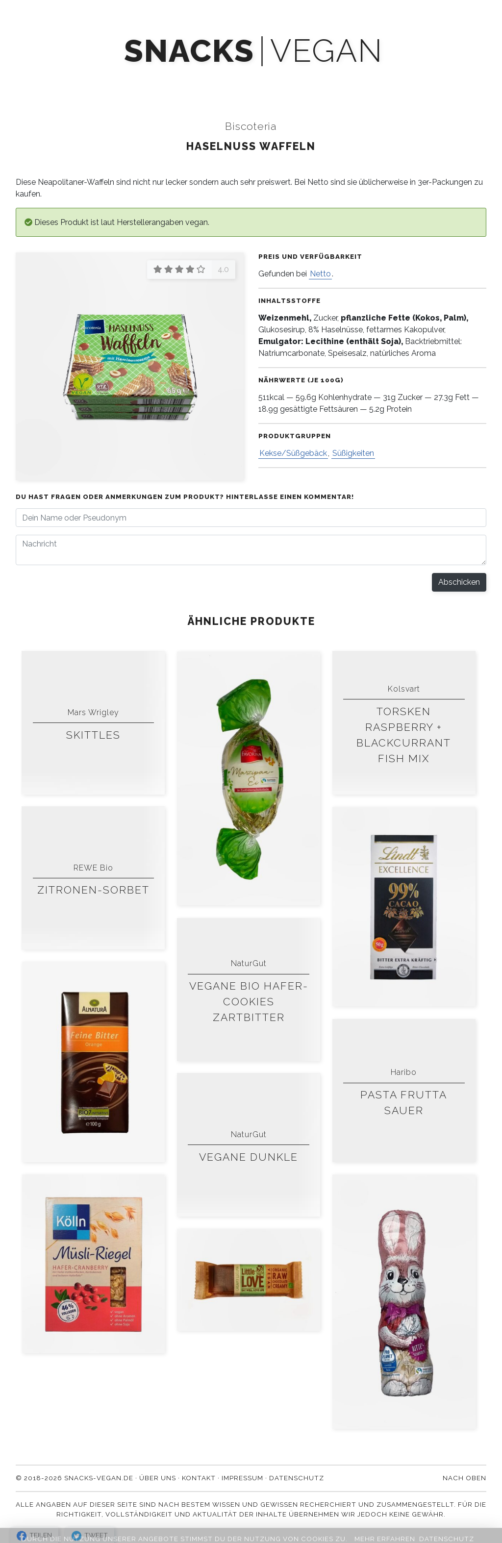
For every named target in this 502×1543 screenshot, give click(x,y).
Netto (320, 273)
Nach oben (464, 1478)
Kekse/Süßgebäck (293, 453)
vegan (326, 51)
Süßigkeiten (353, 453)
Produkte (102, 79)
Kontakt (403, 79)
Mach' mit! (165, 79)
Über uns (344, 79)
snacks (189, 51)
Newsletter (233, 79)
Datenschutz (296, 1478)
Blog (292, 79)
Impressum (242, 1478)
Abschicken (459, 582)
